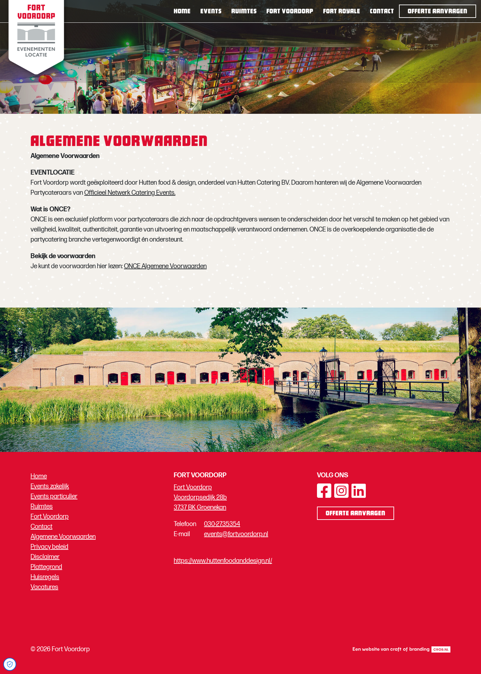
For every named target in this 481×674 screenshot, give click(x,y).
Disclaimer (45, 557)
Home (182, 11)
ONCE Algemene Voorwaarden (165, 266)
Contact (382, 11)
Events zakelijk (50, 486)
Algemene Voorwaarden (63, 537)
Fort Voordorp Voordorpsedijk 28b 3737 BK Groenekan (200, 497)
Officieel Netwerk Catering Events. (129, 193)
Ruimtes (244, 11)
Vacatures (44, 587)
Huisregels (45, 577)
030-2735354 (222, 524)
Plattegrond (46, 567)
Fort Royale (341, 11)
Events (211, 11)
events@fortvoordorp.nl (236, 534)
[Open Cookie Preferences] (9, 664)
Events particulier (54, 496)
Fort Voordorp (290, 11)
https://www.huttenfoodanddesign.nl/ (223, 561)
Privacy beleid (49, 547)
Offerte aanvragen (437, 11)
